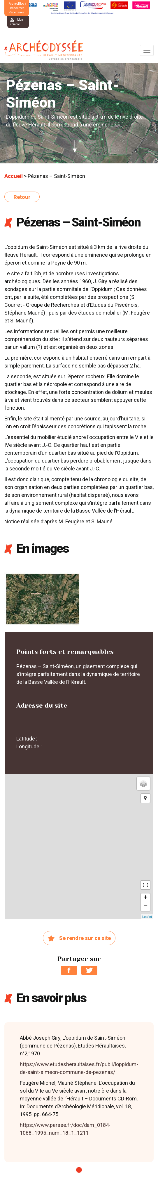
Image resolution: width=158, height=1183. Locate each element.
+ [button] (146, 897)
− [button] (146, 906)
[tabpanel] (79, 1092)
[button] (145, 798)
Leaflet (147, 916)
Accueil (13, 176)
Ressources (16, 8)
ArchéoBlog (16, 3)
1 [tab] (79, 1170)
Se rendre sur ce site (79, 938)
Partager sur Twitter (89, 970)
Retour (22, 197)
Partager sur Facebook (69, 970)
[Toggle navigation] (147, 50)
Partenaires (16, 12)
